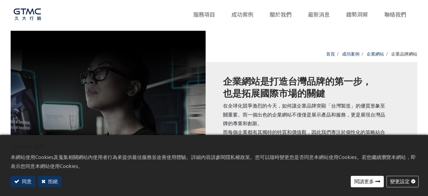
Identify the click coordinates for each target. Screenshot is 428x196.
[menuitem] (357, 13)
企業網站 (375, 54)
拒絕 (52, 181)
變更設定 (400, 181)
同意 (26, 181)
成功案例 (350, 54)
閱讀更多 (364, 181)
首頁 (330, 54)
